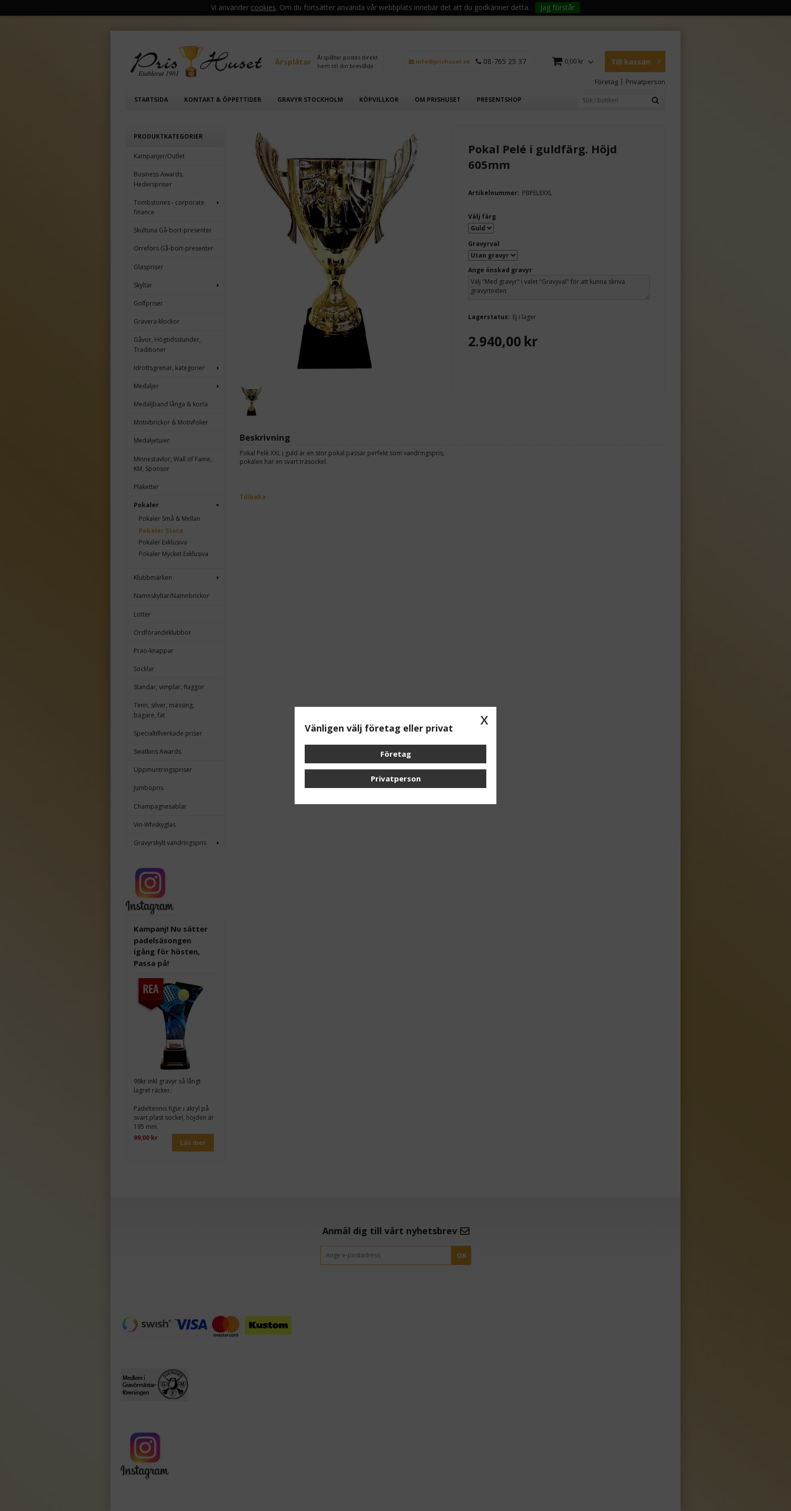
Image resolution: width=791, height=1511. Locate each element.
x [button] (484, 719)
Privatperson (396, 778)
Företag (395, 754)
